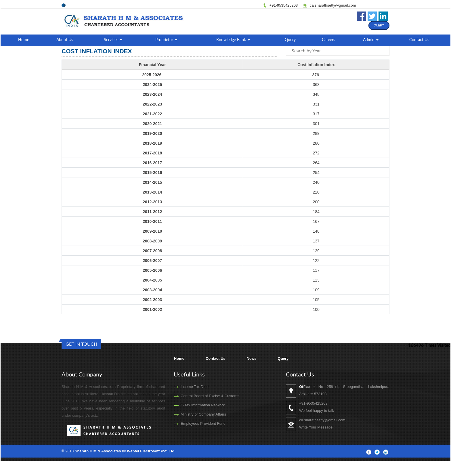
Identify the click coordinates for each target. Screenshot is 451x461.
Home (23, 39)
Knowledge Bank (233, 39)
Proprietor (166, 39)
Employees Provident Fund (194, 423)
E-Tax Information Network (194, 405)
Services (113, 39)
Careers (328, 39)
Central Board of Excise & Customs (201, 396)
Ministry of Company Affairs (195, 414)
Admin (371, 39)
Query (379, 25)
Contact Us (419, 39)
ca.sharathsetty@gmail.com (333, 5)
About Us (64, 39)
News (252, 358)
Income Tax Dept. (186, 387)
